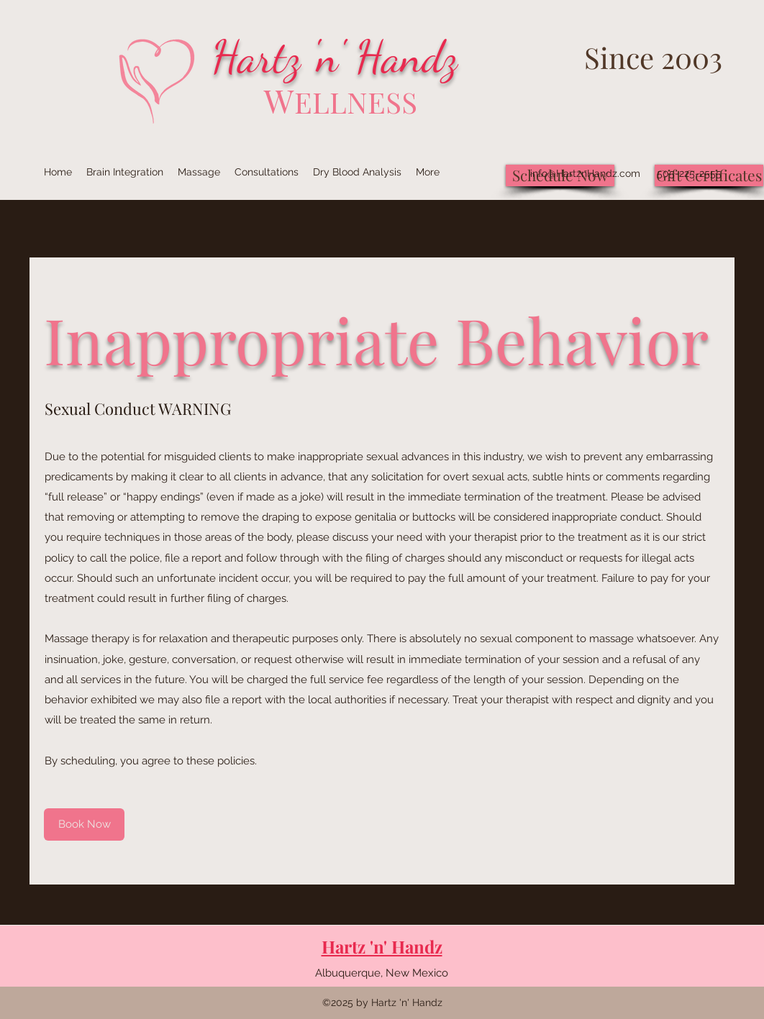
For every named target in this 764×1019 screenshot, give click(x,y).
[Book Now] (84, 824)
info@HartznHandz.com (585, 173)
